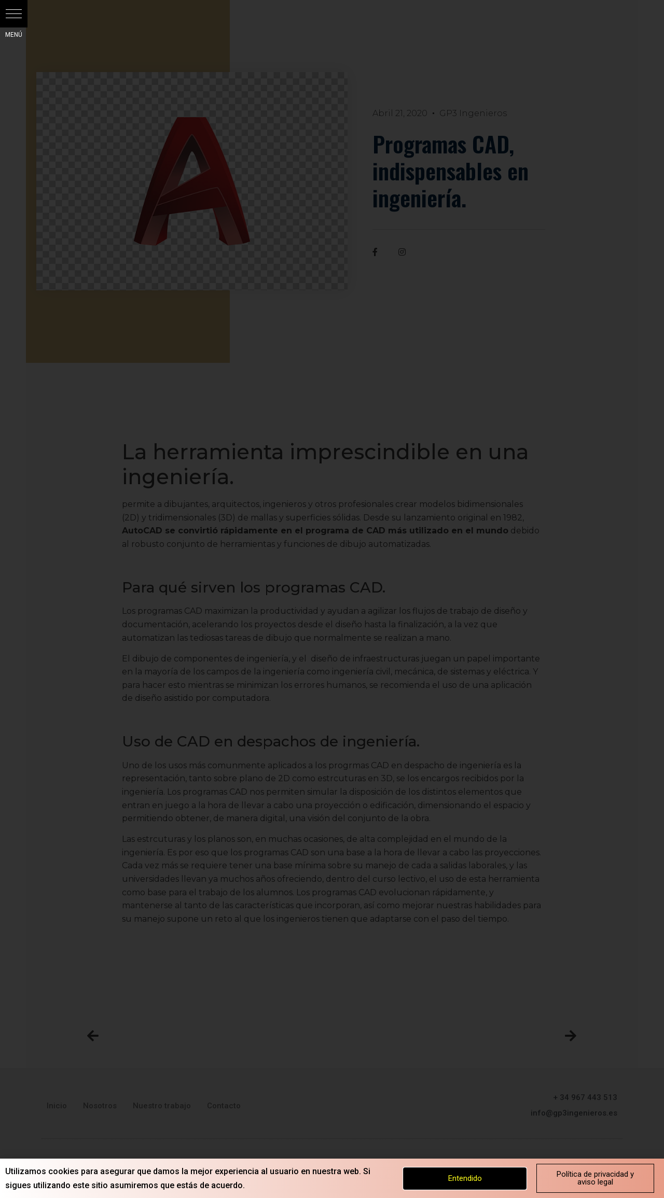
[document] (332, 599)
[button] (13, 13)
